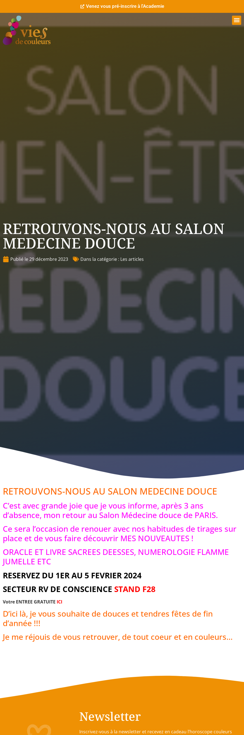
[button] (236, 20)
